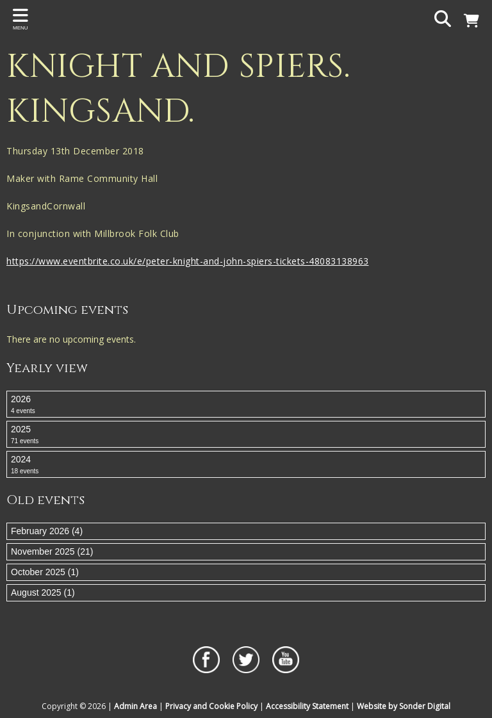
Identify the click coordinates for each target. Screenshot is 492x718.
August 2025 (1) (43, 592)
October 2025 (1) (45, 572)
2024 (246, 465)
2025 (246, 435)
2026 (246, 405)
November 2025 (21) (52, 551)
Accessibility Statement (307, 706)
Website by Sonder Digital (403, 706)
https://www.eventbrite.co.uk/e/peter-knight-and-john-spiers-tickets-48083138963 (187, 261)
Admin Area (135, 706)
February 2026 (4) (47, 531)
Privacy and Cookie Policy (211, 706)
